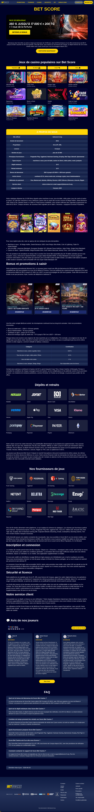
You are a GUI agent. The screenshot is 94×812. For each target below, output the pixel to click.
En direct (36, 68)
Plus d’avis (47, 681)
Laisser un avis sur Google (79, 628)
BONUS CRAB (63, 2)
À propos (63, 784)
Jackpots (78, 786)
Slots (77, 68)
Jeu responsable (80, 797)
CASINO (39, 2)
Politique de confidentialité (79, 794)
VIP (55, 2)
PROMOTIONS (21, 2)
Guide (62, 790)
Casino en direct (80, 784)
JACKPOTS (47, 2)
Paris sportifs (79, 789)
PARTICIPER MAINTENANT (47, 51)
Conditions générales (81, 800)
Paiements (63, 795)
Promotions (79, 791)
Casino (62, 800)
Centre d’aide (62, 787)
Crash (57, 68)
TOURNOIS (31, 2)
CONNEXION (78, 2)
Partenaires (64, 797)
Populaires (16, 68)
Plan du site (64, 793)
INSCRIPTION (88, 2)
